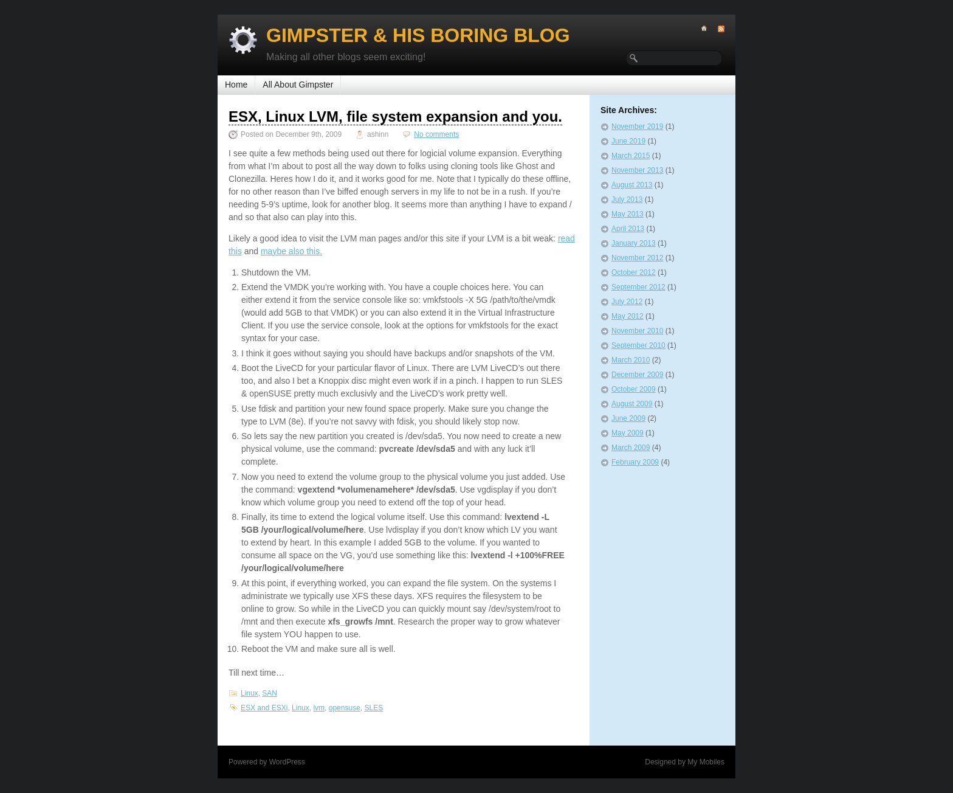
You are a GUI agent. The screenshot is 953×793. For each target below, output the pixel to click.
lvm (319, 708)
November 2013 (637, 170)
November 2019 (637, 126)
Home (236, 84)
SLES (373, 708)
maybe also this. (291, 251)
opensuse (344, 708)
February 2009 (635, 462)
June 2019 (628, 141)
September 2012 (638, 287)
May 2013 (627, 214)
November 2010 (637, 331)
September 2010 (638, 345)
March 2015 (630, 155)
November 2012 (637, 258)
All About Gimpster (298, 84)
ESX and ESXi (264, 708)
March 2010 (630, 360)
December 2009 (637, 374)
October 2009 (633, 389)
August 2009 (631, 404)
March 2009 (630, 447)
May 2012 (627, 316)
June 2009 (628, 418)
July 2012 (626, 301)
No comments (436, 134)
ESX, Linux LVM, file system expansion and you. (395, 116)
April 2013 (627, 228)
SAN (269, 693)
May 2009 (627, 433)
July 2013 (626, 199)
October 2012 (633, 272)
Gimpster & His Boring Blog (418, 35)
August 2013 (631, 185)
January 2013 (633, 243)
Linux (249, 693)
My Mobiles (705, 762)
